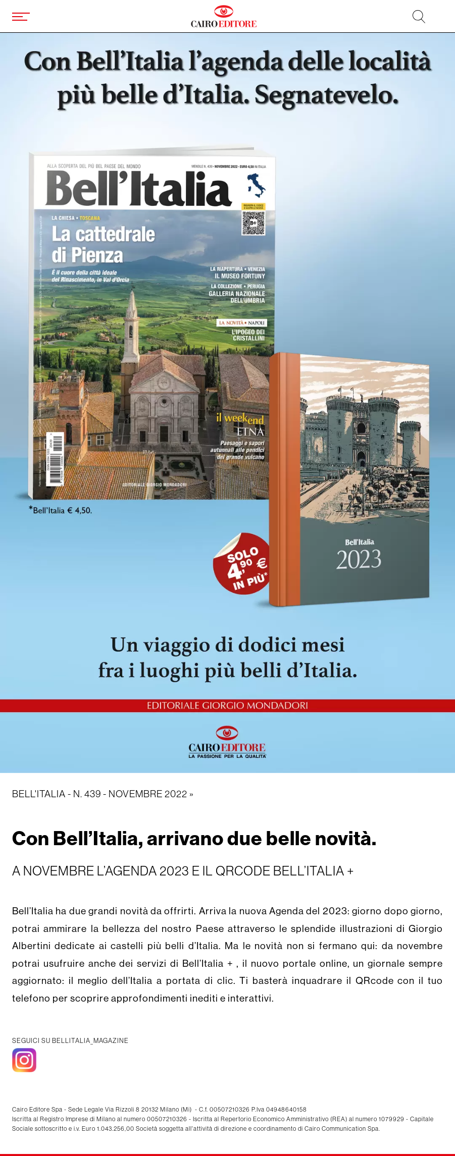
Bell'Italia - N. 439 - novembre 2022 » (103, 794)
